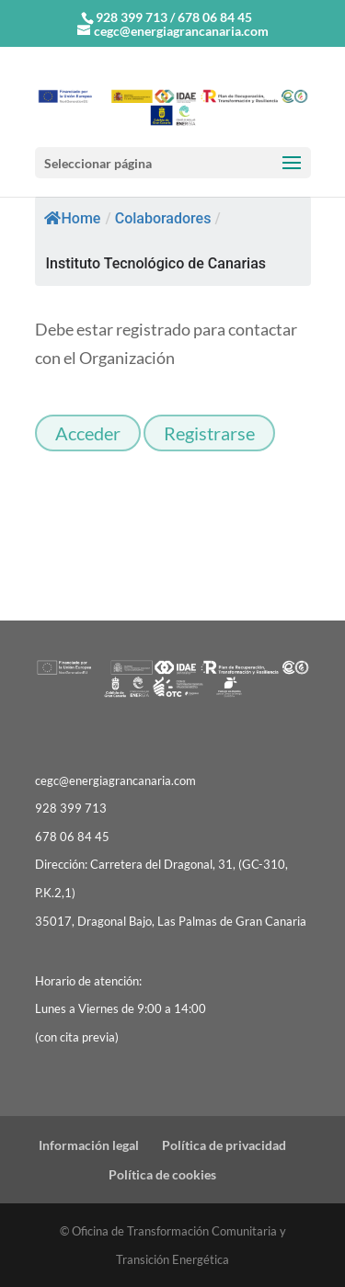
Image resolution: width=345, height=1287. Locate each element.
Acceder (88, 433)
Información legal (89, 1145)
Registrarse (209, 433)
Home (72, 218)
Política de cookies (162, 1174)
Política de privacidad (224, 1145)
